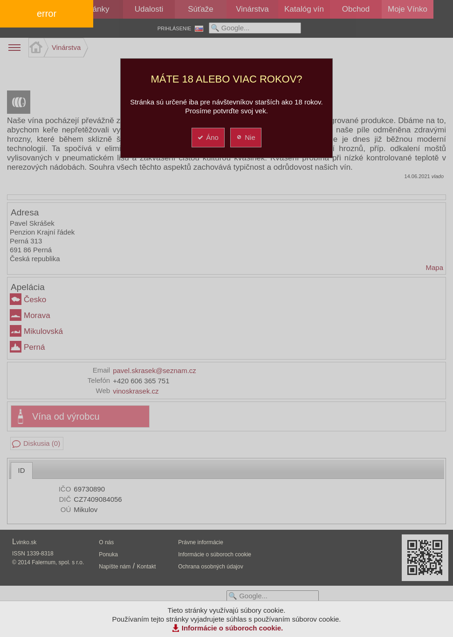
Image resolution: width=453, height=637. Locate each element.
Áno (208, 137)
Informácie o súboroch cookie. (232, 628)
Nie (245, 137)
